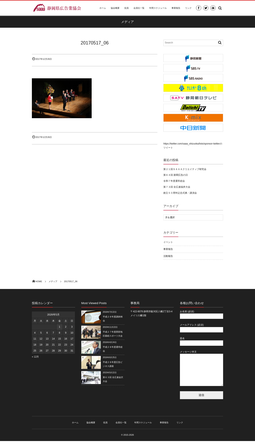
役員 (126, 8)
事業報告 (176, 8)
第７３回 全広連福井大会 (176, 187)
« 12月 (35, 356)
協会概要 (115, 8)
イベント (168, 242)
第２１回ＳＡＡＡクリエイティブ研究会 (184, 169)
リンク (188, 8)
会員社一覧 (138, 8)
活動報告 (168, 256)
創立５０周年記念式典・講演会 (180, 193)
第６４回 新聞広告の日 (175, 175)
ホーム (102, 8)
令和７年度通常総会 (174, 181)
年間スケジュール (158, 8)
